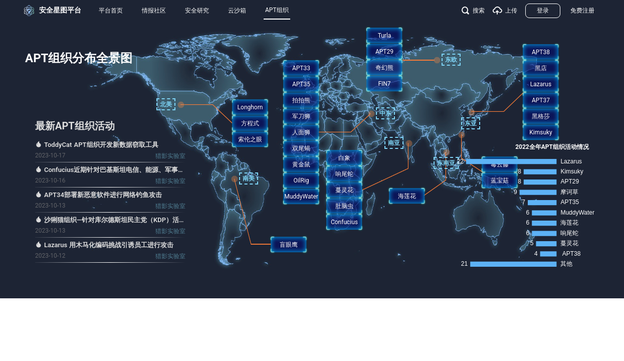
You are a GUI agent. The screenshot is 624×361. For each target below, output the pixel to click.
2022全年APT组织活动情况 (552, 146)
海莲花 (407, 196)
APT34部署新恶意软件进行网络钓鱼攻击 (103, 195)
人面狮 (301, 132)
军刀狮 (301, 116)
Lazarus (540, 84)
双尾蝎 (301, 148)
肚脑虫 (344, 206)
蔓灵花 (344, 190)
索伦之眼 (250, 139)
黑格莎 (541, 116)
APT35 (301, 84)
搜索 (473, 11)
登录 (543, 10)
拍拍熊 (301, 100)
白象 (344, 157)
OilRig (301, 180)
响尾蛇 (344, 173)
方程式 (250, 123)
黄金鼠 (301, 164)
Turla (384, 35)
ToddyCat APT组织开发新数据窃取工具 (101, 144)
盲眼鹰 (289, 244)
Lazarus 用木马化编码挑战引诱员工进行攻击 (108, 245)
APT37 (541, 100)
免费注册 (582, 10)
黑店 (541, 68)
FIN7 (384, 83)
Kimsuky (540, 132)
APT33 (301, 68)
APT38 (541, 52)
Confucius (344, 222)
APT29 (384, 51)
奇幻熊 (384, 67)
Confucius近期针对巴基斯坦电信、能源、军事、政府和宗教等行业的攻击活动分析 (114, 169)
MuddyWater (301, 196)
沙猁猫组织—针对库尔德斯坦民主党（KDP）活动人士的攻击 (114, 220)
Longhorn (250, 107)
